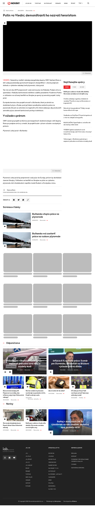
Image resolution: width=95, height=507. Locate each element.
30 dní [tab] (82, 87)
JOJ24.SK (28, 3)
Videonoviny (52, 462)
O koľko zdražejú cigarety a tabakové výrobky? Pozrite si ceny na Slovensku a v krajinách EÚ (77, 101)
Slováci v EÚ (52, 489)
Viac (80, 3)
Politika (50, 483)
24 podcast (48, 3)
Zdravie (58, 3)
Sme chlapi (29, 477)
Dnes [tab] (67, 87)
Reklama (74, 453)
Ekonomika (51, 486)
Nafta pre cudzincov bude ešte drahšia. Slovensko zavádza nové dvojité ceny (76, 93)
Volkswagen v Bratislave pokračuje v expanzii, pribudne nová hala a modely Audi (78, 140)
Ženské (28, 471)
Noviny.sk (51, 453)
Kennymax (58, 501)
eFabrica (74, 501)
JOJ (27, 453)
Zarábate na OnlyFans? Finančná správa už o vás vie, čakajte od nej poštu (78, 116)
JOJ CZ (28, 462)
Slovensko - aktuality (55, 474)
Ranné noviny (52, 465)
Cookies (73, 464)
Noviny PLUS (52, 459)
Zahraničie (51, 477)
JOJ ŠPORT (29, 459)
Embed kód (87, 73)
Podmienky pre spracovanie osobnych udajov (80, 460)
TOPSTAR (38, 3)
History (28, 483)
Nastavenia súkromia (77, 467)
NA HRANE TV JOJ (53, 468)
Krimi (66, 3)
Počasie (28, 486)
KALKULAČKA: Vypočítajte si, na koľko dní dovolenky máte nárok (77, 123)
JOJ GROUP (29, 465)
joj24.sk (51, 456)
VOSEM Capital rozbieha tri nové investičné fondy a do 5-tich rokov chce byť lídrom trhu (78, 132)
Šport (73, 3)
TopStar (28, 474)
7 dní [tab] (74, 87)
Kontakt (73, 456)
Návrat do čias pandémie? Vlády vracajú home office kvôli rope (77, 109)
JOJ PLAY (28, 456)
